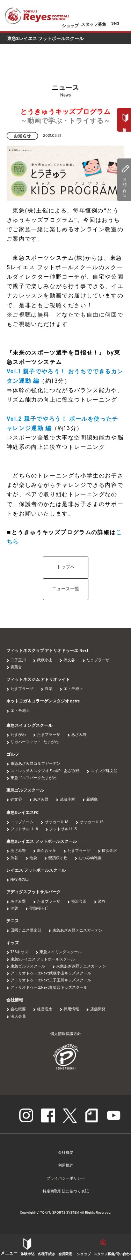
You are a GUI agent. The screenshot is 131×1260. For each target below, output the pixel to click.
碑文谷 (69, 660)
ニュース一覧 (65, 589)
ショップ (84, 1254)
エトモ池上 (73, 689)
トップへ (66, 567)
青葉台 (16, 667)
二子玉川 (18, 660)
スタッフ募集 (104, 1254)
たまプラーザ (97, 660)
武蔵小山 (44, 660)
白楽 (48, 689)
